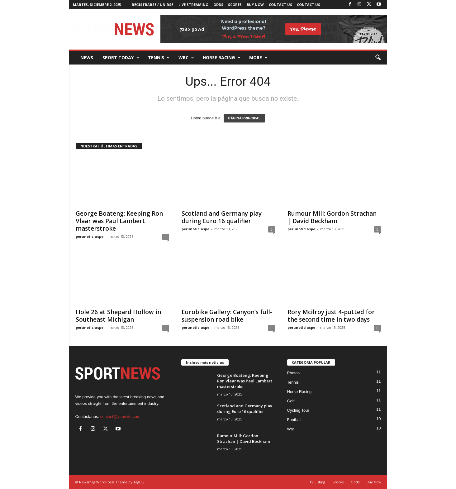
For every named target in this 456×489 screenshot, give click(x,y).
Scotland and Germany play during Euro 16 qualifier (222, 217)
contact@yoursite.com (120, 416)
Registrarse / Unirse (152, 4)
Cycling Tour (298, 410)
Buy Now (255, 4)
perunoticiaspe (89, 236)
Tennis (159, 58)
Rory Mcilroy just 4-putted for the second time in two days (331, 316)
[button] (378, 58)
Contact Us (280, 4)
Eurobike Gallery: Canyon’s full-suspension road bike (227, 316)
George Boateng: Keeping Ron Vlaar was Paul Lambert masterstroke (119, 221)
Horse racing (221, 58)
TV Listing (317, 482)
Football (294, 419)
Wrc (186, 58)
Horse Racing (299, 391)
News (86, 57)
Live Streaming (193, 4)
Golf (291, 401)
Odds (218, 4)
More (258, 58)
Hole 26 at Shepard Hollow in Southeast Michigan (118, 316)
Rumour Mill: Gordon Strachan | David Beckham (332, 217)
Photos (293, 373)
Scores (235, 4)
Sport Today (120, 58)
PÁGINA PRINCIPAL (244, 118)
